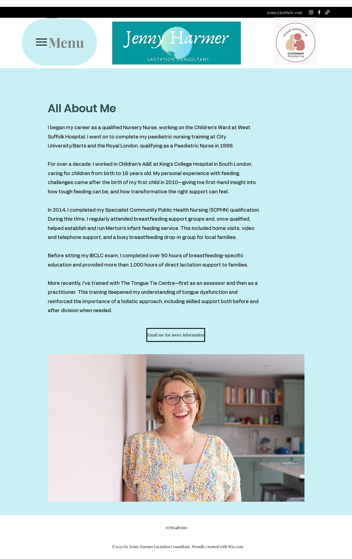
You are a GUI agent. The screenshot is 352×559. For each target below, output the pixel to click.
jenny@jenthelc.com (284, 12)
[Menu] (59, 42)
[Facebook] (319, 12)
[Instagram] (311, 12)
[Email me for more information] (175, 335)
